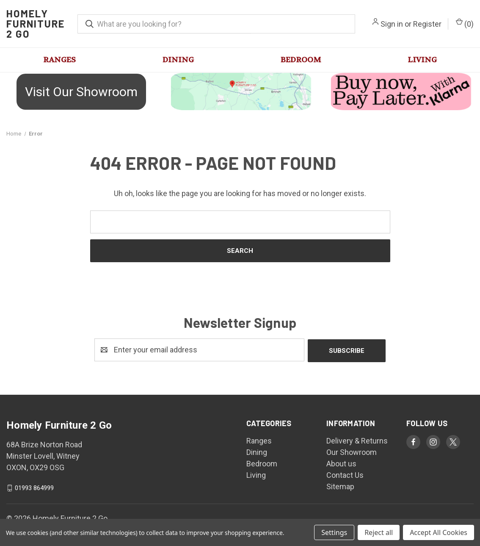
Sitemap (340, 485)
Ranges (59, 60)
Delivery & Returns (357, 439)
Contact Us (345, 474)
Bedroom (301, 60)
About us (341, 462)
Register (427, 23)
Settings (334, 532)
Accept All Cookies (438, 532)
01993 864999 (34, 487)
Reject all (378, 532)
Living (422, 60)
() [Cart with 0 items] (465, 23)
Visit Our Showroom (81, 91)
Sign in (392, 23)
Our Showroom (351, 451)
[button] (80, 92)
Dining (178, 60)
